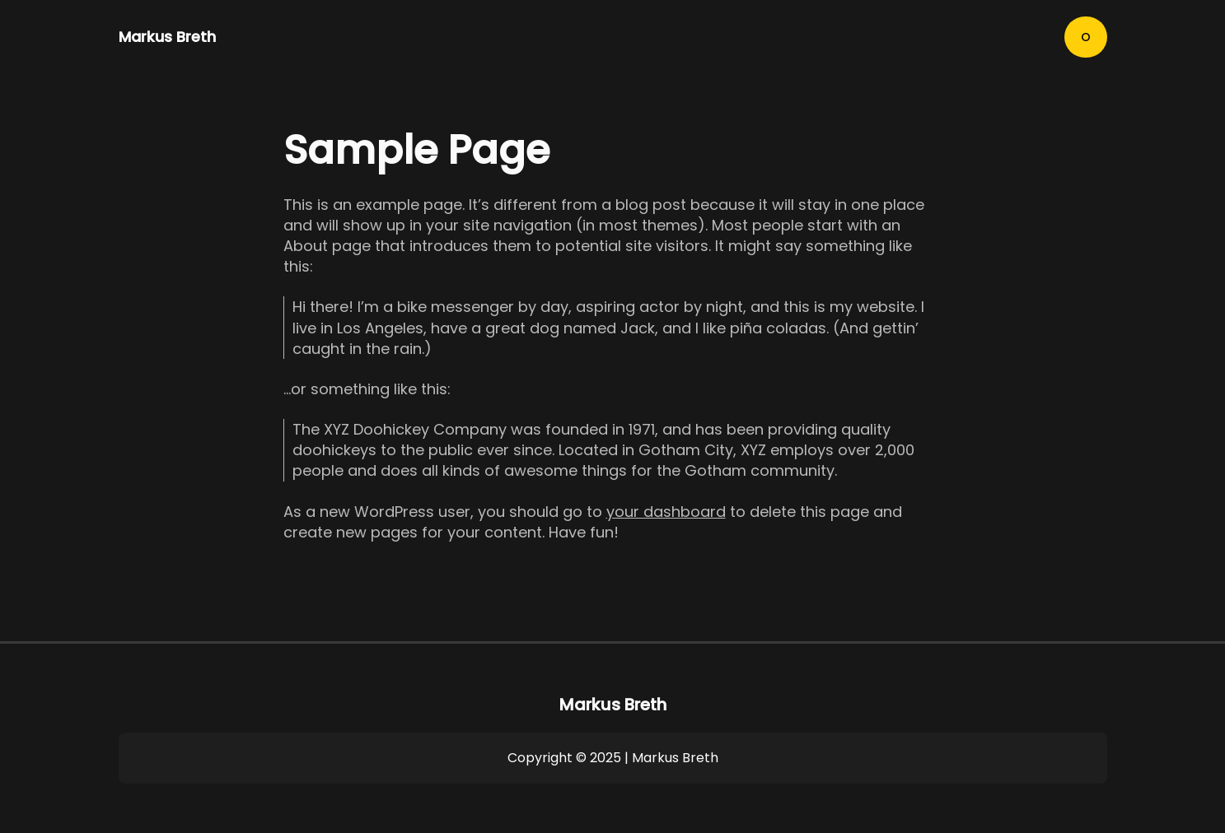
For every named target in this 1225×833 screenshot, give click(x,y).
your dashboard (666, 511)
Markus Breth (167, 36)
